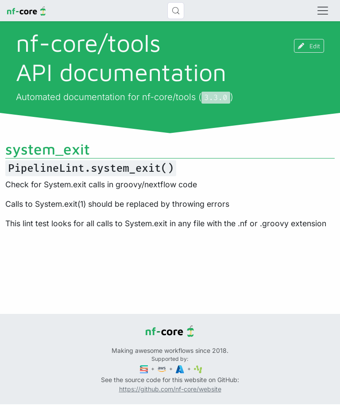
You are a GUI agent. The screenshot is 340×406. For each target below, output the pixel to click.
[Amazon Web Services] (162, 368)
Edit (309, 46)
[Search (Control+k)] (175, 10)
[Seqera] (145, 368)
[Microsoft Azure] (180, 368)
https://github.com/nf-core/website (170, 389)
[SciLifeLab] (198, 368)
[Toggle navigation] (323, 10)
